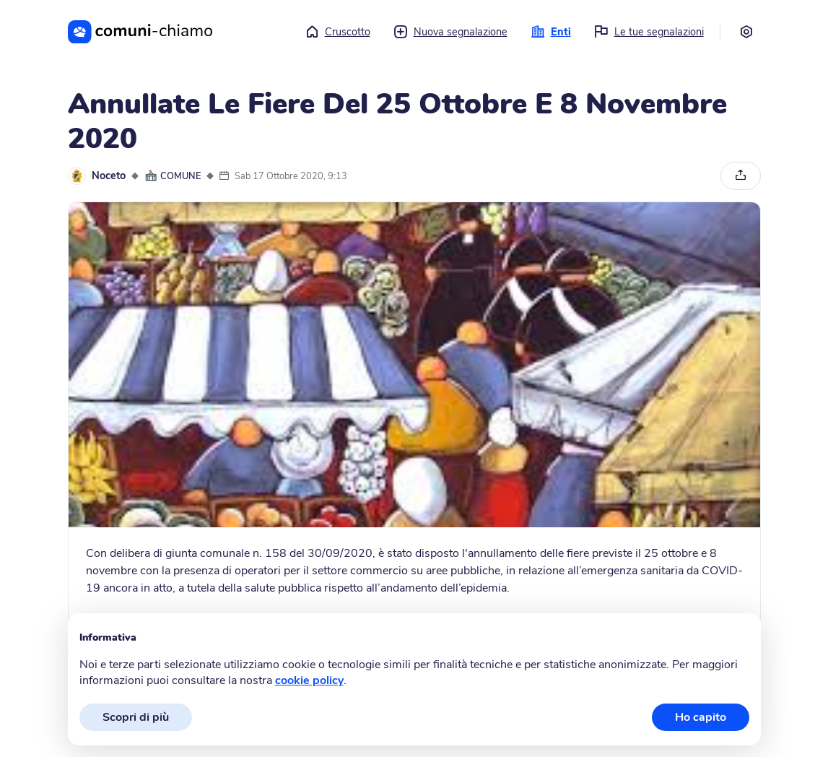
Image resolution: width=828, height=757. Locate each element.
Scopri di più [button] (136, 717)
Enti (551, 32)
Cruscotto (337, 32)
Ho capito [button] (700, 717)
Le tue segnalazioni (649, 32)
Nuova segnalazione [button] (450, 32)
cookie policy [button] (309, 680)
